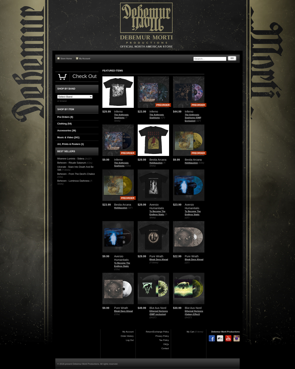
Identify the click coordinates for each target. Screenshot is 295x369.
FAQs (166, 344)
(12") (162, 117)
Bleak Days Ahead (158, 259)
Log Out (130, 340)
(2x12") (152, 317)
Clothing (64, 123)
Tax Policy (164, 340)
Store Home (64, 58)
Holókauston (156, 163)
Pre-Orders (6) (65, 117)
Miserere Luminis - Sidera (70, 158)
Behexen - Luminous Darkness (73, 180)
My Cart (190, 332)
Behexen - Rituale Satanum (71, 162)
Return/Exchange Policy (157, 332)
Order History (127, 336)
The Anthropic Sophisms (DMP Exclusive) (193, 118)
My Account (83, 58)
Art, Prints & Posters (70, 144)
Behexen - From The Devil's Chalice (76, 174)
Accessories (66, 130)
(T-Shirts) (153, 262)
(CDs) (128, 166)
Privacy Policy (162, 336)
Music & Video (68, 137)
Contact (165, 348)
